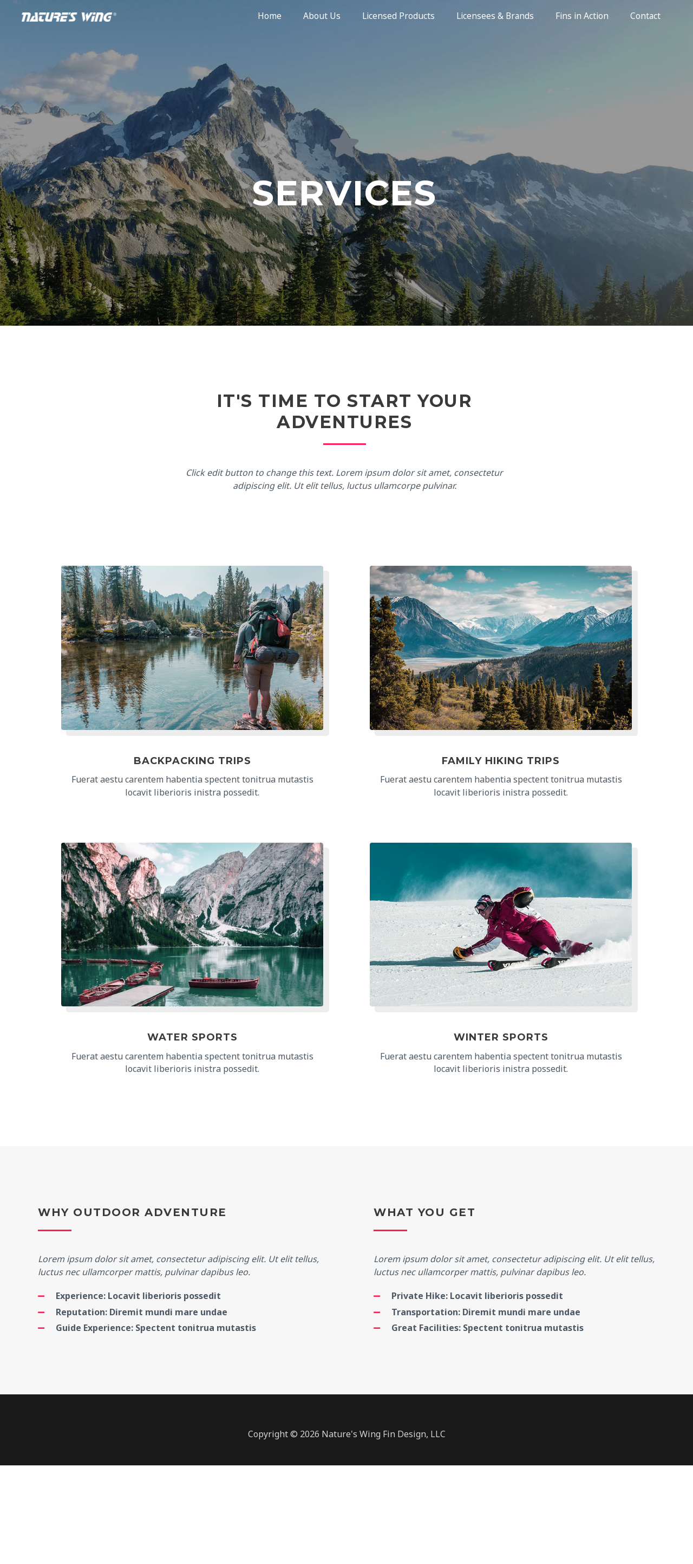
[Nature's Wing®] (76, 16)
